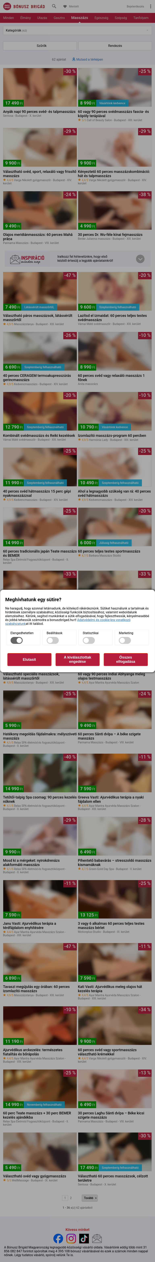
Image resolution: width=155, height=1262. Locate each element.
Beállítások (54, 633)
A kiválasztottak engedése (77, 659)
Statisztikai (91, 633)
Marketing (126, 633)
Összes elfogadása (125, 659)
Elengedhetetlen (21, 633)
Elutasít (29, 660)
